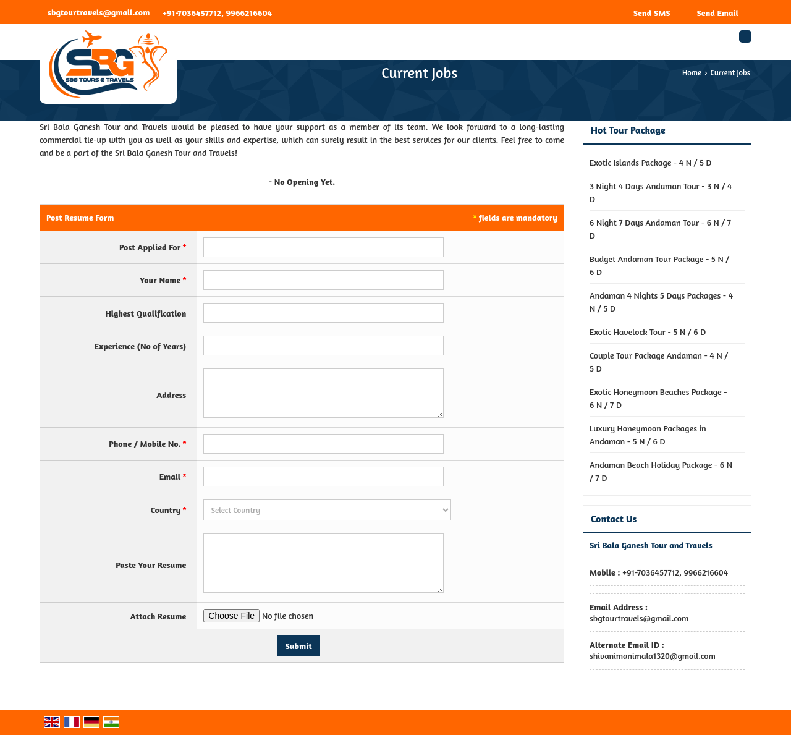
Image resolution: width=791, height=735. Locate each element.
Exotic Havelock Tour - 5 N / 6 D (648, 331)
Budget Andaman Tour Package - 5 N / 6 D (659, 265)
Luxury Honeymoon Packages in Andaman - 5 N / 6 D (648, 434)
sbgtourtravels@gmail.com (99, 12)
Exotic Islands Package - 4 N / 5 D (651, 162)
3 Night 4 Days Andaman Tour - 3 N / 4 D (661, 192)
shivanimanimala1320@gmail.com (653, 655)
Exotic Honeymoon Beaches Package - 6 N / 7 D (658, 398)
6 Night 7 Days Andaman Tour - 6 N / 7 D (660, 228)
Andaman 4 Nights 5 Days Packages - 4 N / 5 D (661, 301)
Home (691, 72)
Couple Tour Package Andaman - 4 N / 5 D (659, 361)
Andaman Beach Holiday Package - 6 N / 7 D (661, 471)
